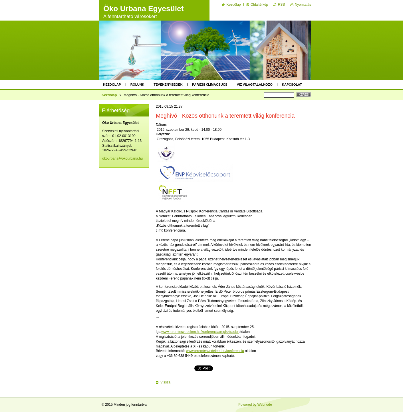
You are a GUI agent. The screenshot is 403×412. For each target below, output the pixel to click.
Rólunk (137, 84)
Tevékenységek (168, 84)
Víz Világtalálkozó (255, 84)
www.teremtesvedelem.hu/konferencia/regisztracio (200, 332)
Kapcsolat (292, 84)
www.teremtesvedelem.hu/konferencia (215, 351)
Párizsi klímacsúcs (209, 84)
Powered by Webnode (255, 405)
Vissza (165, 382)
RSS (281, 5)
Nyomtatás (303, 5)
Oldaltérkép (259, 5)
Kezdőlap (112, 84)
